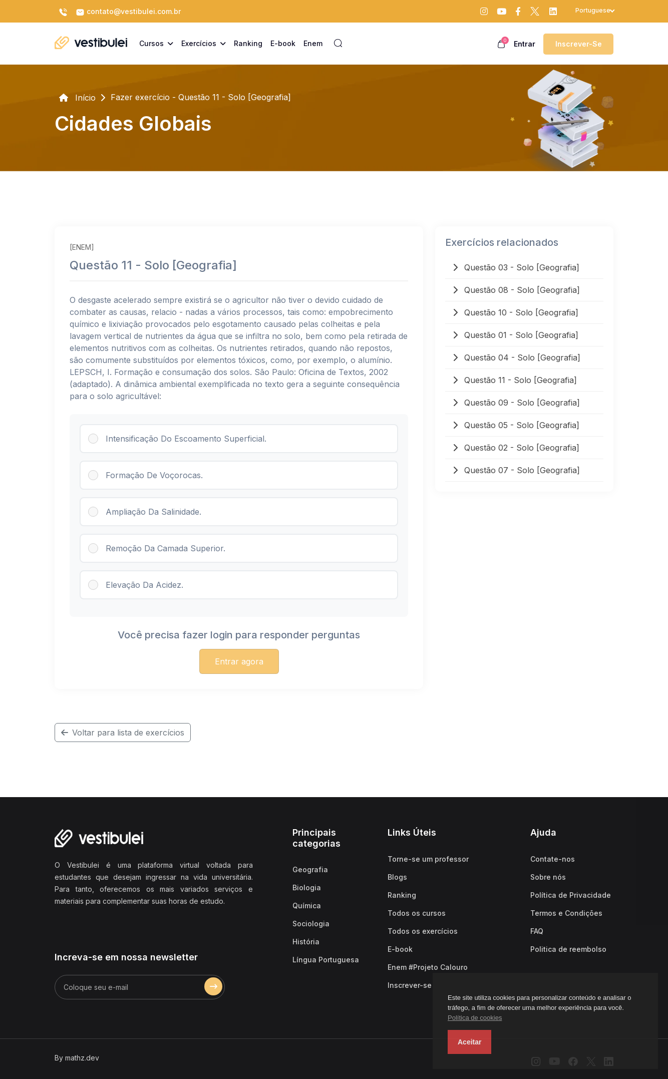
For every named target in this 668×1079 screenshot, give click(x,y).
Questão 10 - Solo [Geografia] (515, 312)
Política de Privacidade (570, 895)
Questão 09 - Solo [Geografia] (516, 403)
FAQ (536, 931)
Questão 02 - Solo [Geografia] (516, 448)
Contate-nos (552, 859)
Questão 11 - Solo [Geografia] (515, 380)
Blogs (397, 877)
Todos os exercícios (423, 931)
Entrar (524, 44)
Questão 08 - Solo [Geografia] (516, 290)
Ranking (402, 895)
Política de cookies (475, 1017)
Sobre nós (548, 877)
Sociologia (310, 923)
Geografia (310, 869)
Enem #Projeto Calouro (428, 967)
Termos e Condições (566, 913)
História (305, 941)
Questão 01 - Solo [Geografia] (515, 335)
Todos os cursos (417, 913)
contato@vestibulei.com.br (128, 12)
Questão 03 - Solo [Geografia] (516, 267)
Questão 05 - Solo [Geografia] (516, 425)
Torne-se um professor (428, 859)
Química (306, 905)
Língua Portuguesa (325, 959)
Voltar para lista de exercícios (122, 733)
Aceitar (469, 1042)
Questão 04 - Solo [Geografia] (516, 357)
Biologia (306, 887)
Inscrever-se (578, 44)
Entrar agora (239, 661)
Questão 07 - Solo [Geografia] (516, 470)
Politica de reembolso (568, 949)
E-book (400, 949)
